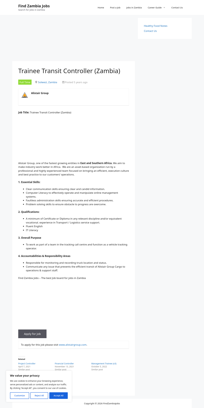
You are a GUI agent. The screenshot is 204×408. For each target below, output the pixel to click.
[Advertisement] (73, 39)
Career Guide (158, 7)
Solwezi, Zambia (47, 82)
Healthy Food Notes (155, 26)
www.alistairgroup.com (73, 344)
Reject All (39, 395)
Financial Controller (64, 363)
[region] (39, 386)
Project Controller (26, 363)
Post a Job (115, 7)
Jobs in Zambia (134, 7)
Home (101, 7)
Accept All (58, 395)
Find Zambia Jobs (34, 5)
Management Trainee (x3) (103, 363)
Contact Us (177, 7)
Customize (19, 395)
